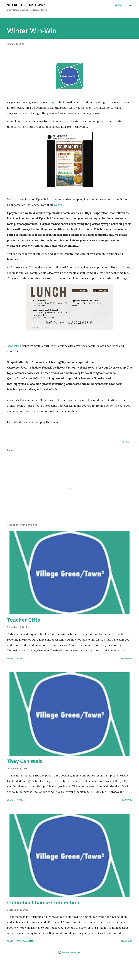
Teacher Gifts (23, 619)
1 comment (21, 658)
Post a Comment (24, 941)
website (59, 204)
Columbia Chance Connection (43, 902)
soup (51, 102)
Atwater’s (13, 345)
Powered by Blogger (69, 952)
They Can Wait (24, 761)
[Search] (118, 5)
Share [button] (126, 442)
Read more (126, 658)
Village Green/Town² (26, 5)
